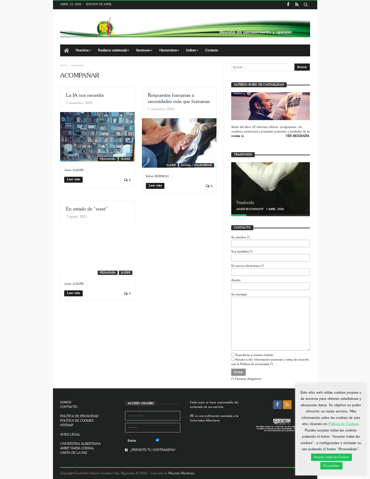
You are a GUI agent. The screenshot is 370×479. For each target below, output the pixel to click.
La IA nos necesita (85, 95)
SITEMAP (66, 425)
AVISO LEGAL (70, 434)
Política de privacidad (254, 364)
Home (63, 65)
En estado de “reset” (87, 209)
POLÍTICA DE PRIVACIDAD (79, 416)
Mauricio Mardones (181, 473)
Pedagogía (107, 159)
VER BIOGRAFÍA (297, 136)
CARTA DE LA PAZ (73, 453)
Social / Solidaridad (196, 165)
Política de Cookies (343, 424)
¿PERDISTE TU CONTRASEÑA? (150, 450)
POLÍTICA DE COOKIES (77, 420)
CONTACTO (68, 407)
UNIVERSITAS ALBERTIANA (80, 443)
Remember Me (168, 440)
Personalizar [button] (331, 465)
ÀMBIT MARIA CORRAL (77, 448)
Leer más (73, 179)
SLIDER (125, 159)
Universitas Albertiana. (205, 420)
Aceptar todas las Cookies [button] (331, 457)
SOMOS (65, 402)
